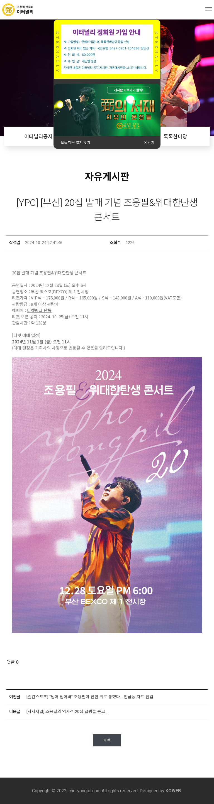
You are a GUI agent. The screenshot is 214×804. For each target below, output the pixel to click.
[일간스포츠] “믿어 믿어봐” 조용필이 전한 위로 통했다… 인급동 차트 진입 (89, 696)
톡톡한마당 (175, 136)
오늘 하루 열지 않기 (75, 143)
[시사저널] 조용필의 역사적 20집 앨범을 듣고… (67, 711)
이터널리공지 (38, 136)
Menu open (208, 9)
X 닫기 (149, 143)
